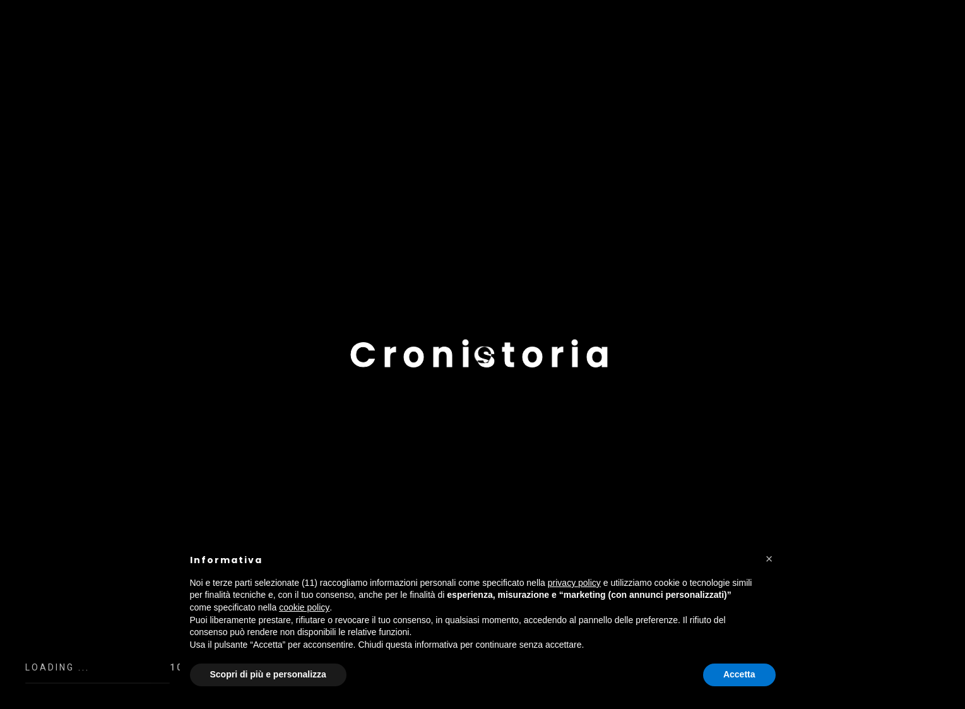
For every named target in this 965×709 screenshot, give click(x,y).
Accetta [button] (739, 674)
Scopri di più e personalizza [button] (268, 674)
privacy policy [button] (574, 583)
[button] (769, 559)
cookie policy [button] (304, 607)
